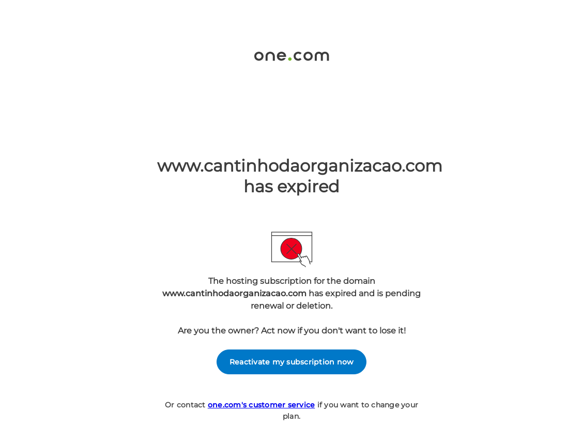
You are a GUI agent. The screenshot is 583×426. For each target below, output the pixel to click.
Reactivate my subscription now (291, 362)
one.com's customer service (261, 404)
